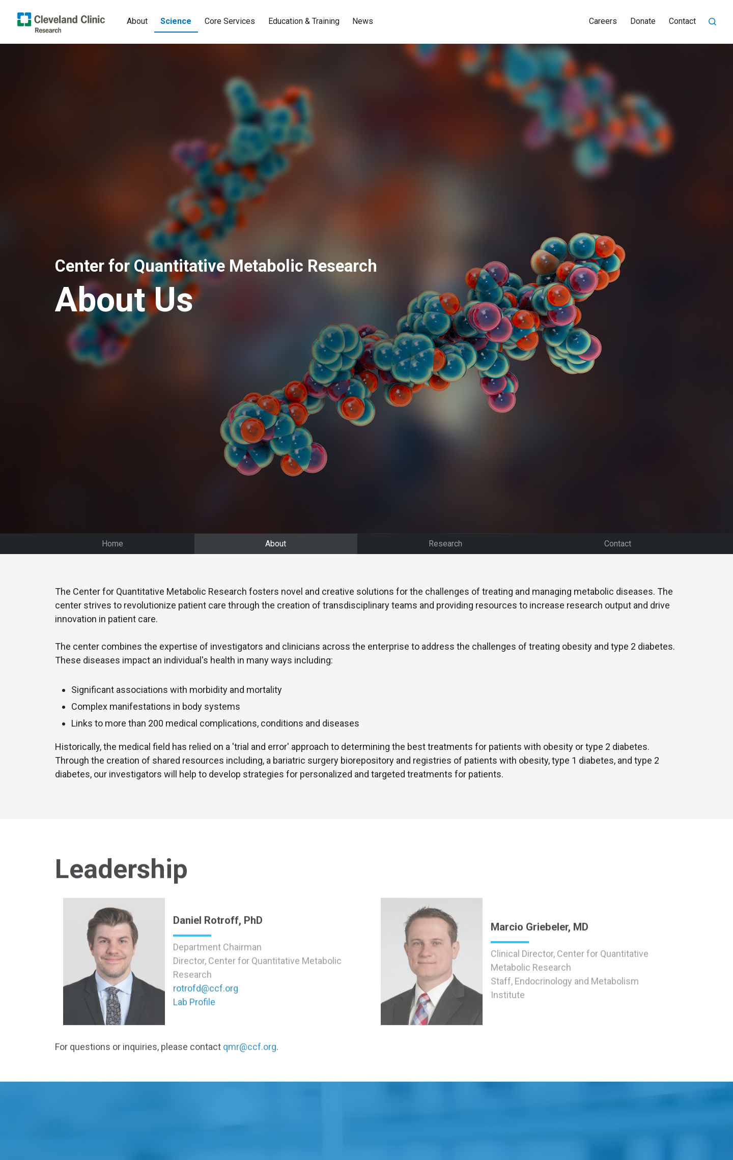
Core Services (230, 21)
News (362, 21)
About (137, 21)
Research (445, 543)
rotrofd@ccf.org (205, 1017)
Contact (682, 21)
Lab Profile (194, 1031)
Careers (603, 21)
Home (112, 543)
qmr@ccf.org (249, 1076)
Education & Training (304, 21)
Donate (643, 21)
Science (175, 21)
